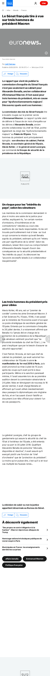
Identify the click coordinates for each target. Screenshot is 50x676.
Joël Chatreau (10, 64)
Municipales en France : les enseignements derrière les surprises (21, 548)
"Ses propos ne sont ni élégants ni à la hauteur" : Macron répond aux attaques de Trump (20, 529)
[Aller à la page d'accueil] (9, 3)
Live (44, 3)
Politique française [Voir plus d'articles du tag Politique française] (14, 565)
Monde (15, 10)
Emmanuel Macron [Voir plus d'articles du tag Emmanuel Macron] (34, 558)
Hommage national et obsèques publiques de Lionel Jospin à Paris (22, 539)
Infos (8, 10)
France (24, 10)
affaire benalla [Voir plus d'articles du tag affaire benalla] (11, 558)
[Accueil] (3, 10)
